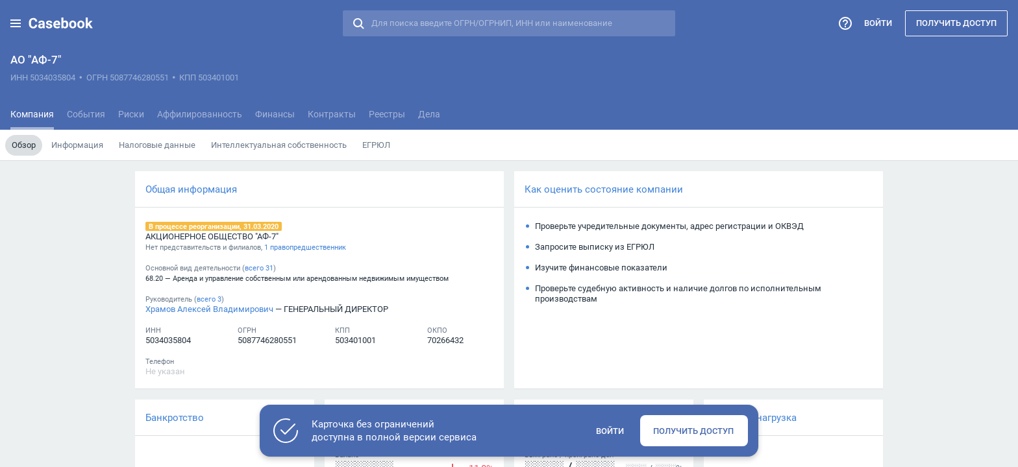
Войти (878, 23)
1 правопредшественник (305, 247)
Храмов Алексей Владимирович (209, 309)
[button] (15, 23)
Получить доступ (956, 23)
